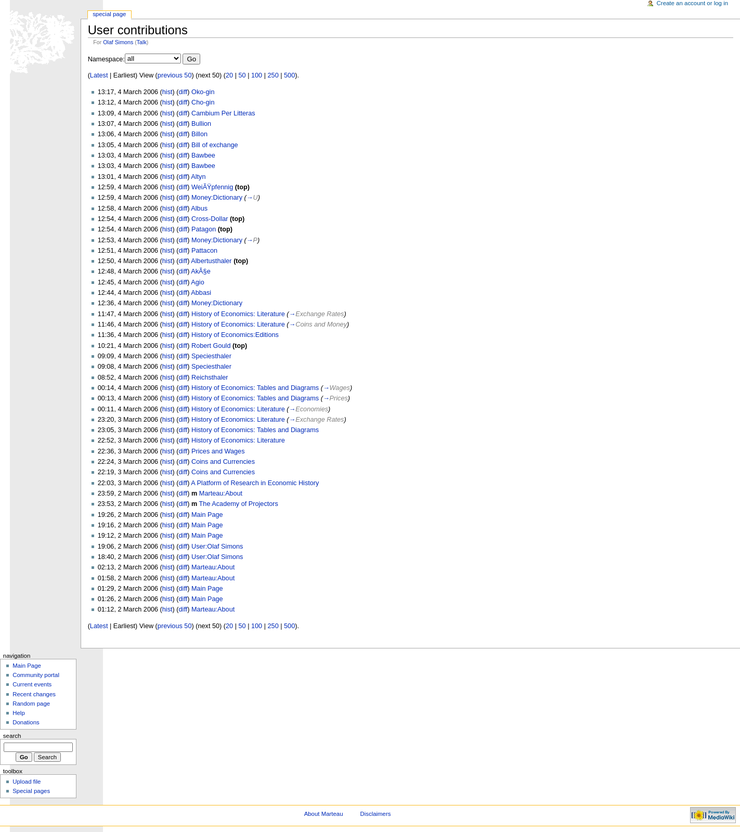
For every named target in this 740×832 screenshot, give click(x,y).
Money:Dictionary (216, 197)
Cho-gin (202, 102)
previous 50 (175, 75)
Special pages (31, 791)
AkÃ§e (200, 271)
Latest (99, 75)
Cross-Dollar (209, 219)
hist (167, 92)
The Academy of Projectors (238, 504)
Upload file (26, 781)
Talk (142, 42)
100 (256, 75)
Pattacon (204, 250)
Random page (31, 703)
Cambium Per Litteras (223, 113)
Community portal (35, 675)
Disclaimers (375, 814)
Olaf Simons (118, 42)
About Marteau (323, 814)
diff (183, 92)
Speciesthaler (211, 356)
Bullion (201, 123)
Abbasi (201, 292)
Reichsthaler (209, 377)
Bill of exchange (214, 145)
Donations (26, 722)
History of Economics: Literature (238, 314)
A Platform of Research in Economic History (255, 483)
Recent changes (34, 694)
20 (229, 75)
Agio (197, 282)
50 (242, 75)
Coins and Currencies (223, 461)
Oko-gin (202, 92)
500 (289, 75)
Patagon (203, 229)
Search (12, 736)
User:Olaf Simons (217, 546)
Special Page (109, 14)
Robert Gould (210, 345)
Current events (31, 684)
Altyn (198, 176)
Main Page (207, 514)
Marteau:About (220, 493)
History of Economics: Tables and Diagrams (255, 388)
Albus (199, 208)
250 (273, 75)
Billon (199, 134)
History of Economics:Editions (235, 335)
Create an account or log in (693, 3)
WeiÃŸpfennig (212, 187)
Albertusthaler (211, 261)
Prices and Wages (218, 451)
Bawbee (203, 155)
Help (18, 713)
